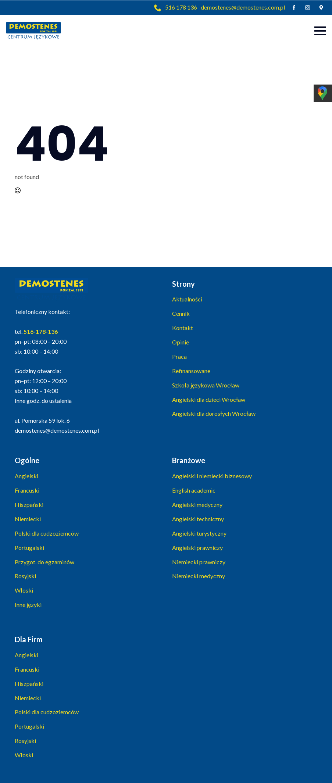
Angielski (26, 475)
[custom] (321, 7)
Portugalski (29, 547)
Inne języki (28, 604)
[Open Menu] (320, 31)
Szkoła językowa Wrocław (205, 385)
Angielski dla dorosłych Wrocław (214, 413)
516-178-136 (41, 331)
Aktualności (187, 299)
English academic (193, 490)
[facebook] (294, 7)
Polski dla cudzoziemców (47, 533)
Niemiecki (28, 518)
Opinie (180, 342)
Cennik (181, 313)
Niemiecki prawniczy (198, 561)
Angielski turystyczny (199, 533)
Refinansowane (191, 370)
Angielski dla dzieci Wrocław (208, 399)
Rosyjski (25, 575)
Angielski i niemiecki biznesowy (212, 475)
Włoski (24, 590)
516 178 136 (181, 7)
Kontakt (182, 327)
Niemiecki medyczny (198, 575)
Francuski (27, 490)
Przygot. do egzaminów (44, 561)
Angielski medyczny (197, 504)
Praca (179, 356)
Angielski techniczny (198, 518)
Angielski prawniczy (197, 547)
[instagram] (307, 7)
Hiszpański (29, 504)
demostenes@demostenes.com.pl (243, 7)
